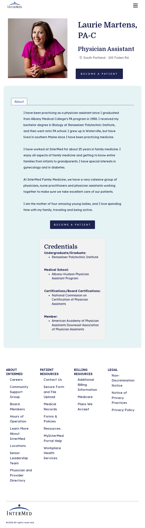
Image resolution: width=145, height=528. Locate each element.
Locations (18, 446)
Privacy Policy (123, 410)
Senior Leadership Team (19, 458)
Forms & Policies (50, 418)
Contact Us (53, 380)
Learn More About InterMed (19, 433)
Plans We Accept (85, 406)
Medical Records (50, 406)
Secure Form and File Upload (54, 392)
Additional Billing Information (87, 385)
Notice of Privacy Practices (119, 398)
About (19, 101)
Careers (16, 380)
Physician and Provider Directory (21, 475)
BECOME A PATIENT (72, 224)
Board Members (17, 406)
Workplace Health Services (52, 453)
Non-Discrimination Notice (123, 380)
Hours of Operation (18, 418)
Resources (52, 428)
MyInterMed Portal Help (54, 438)
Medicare (85, 397)
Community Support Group (19, 392)
